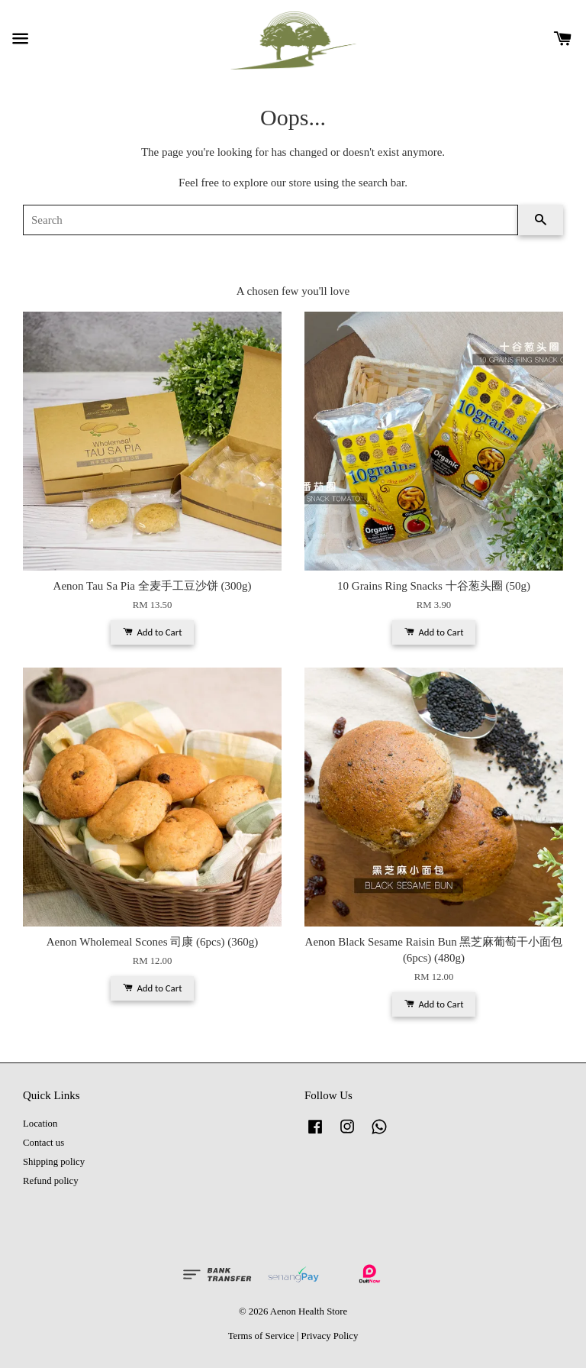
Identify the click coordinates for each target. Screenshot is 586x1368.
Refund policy (51, 1181)
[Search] (270, 220)
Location (40, 1123)
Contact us (43, 1142)
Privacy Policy (330, 1336)
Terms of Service (261, 1336)
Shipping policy (54, 1161)
